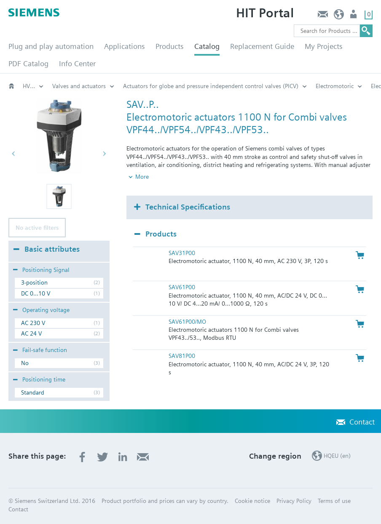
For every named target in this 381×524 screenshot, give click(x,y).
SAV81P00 (182, 355)
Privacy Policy (293, 500)
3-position (34, 282)
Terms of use (334, 500)
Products (170, 46)
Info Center (77, 63)
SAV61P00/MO (187, 321)
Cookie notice (252, 500)
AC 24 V (31, 333)
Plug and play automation (51, 46)
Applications (124, 46)
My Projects (324, 46)
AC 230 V (33, 323)
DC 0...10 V (35, 293)
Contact (362, 421)
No (25, 363)
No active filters (37, 227)
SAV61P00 (182, 287)
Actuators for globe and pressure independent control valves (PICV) (33, 86)
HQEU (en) (337, 455)
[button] (59, 196)
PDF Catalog (28, 63)
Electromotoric (71, 86)
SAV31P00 (182, 253)
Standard (32, 392)
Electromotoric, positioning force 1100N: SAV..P (169, 86)
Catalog (207, 46)
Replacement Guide (262, 46)
